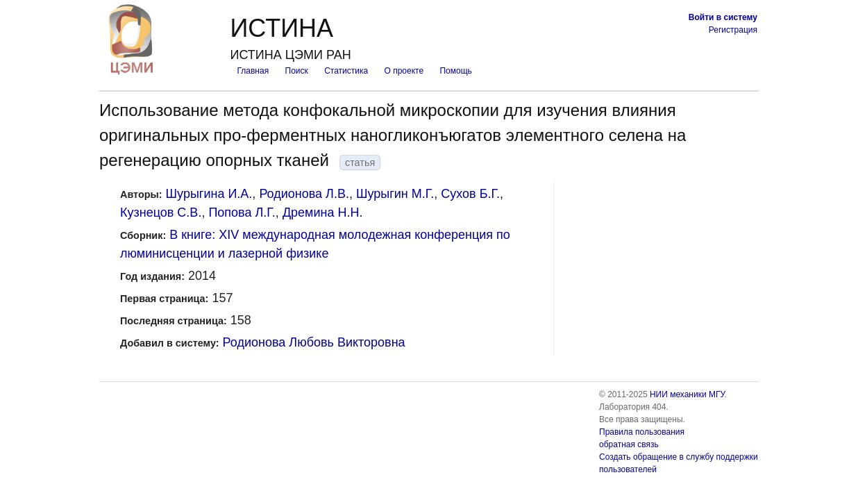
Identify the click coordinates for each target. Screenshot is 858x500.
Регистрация (733, 30)
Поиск (296, 71)
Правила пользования (641, 432)
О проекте (404, 71)
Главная (253, 71)
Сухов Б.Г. (470, 194)
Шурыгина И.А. (209, 194)
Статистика (346, 71)
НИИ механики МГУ (687, 394)
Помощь (455, 71)
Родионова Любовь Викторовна (314, 342)
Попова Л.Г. (241, 212)
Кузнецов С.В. (160, 212)
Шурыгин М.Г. (395, 194)
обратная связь (629, 444)
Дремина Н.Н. (323, 212)
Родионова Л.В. (304, 194)
